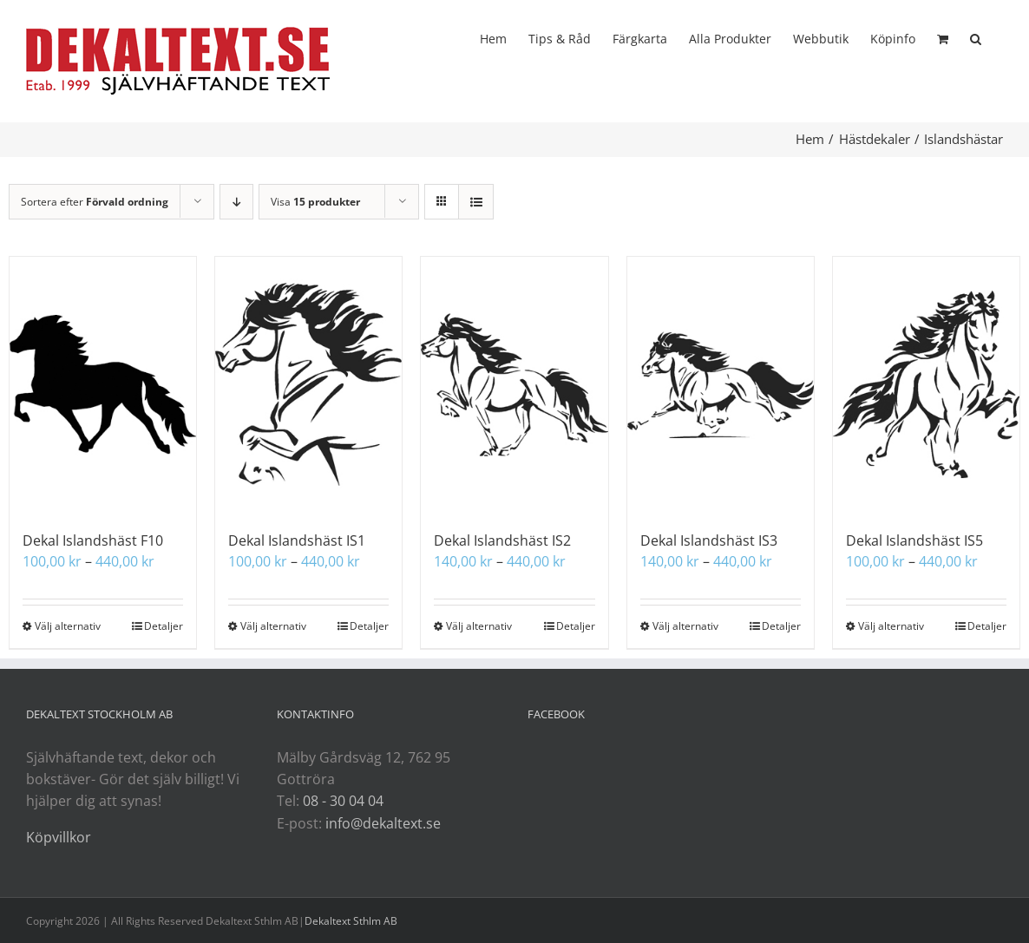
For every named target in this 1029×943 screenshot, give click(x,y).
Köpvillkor (58, 837)
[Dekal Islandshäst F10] (103, 385)
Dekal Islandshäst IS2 (502, 540)
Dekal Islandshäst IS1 (296, 540)
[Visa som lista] (476, 202)
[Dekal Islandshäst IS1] (308, 385)
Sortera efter (94, 201)
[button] (975, 37)
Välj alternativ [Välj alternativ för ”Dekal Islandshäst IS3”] (685, 626)
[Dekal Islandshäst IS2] (514, 385)
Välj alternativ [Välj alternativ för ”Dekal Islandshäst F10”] (68, 626)
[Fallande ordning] (236, 201)
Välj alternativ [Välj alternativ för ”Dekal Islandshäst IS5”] (891, 626)
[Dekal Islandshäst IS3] (720, 385)
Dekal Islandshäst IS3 (708, 540)
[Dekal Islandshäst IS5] (926, 385)
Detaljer (163, 626)
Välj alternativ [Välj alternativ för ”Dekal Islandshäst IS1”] (273, 626)
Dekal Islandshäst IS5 (914, 540)
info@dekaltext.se (383, 823)
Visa (315, 201)
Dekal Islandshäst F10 (93, 540)
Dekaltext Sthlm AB (351, 921)
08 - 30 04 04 (343, 800)
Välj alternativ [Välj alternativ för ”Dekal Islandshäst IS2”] (479, 626)
